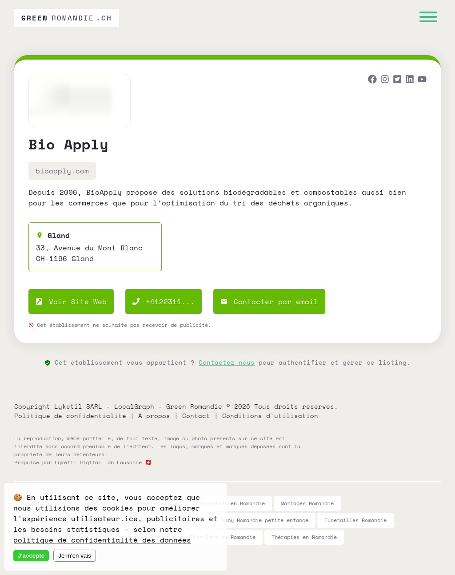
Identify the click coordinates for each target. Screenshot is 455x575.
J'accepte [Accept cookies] (31, 555)
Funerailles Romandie (355, 520)
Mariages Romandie (307, 503)
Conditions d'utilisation (270, 415)
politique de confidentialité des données (102, 540)
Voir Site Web (71, 301)
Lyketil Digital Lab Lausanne (98, 462)
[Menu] (428, 18)
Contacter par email (269, 301)
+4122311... (163, 301)
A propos (154, 415)
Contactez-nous (227, 362)
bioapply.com (62, 170)
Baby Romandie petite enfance (264, 520)
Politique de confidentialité (70, 415)
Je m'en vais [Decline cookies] (74, 555)
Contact (196, 415)
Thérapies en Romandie (304, 537)
